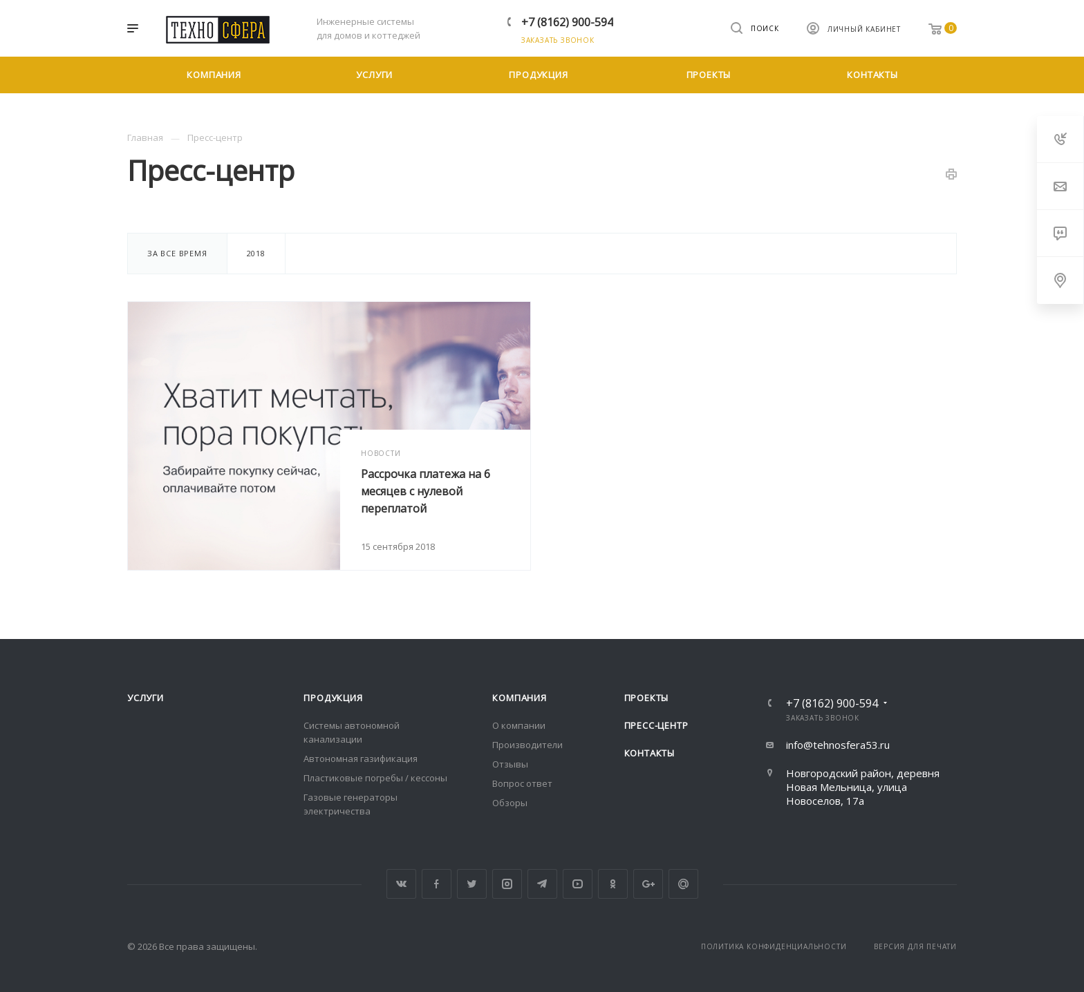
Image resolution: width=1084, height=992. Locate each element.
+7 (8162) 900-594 (567, 22)
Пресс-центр (656, 725)
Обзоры (509, 803)
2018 (256, 253)
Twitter (472, 884)
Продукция (332, 697)
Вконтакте (401, 884)
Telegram (542, 884)
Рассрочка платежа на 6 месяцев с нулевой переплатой (425, 491)
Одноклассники (613, 884)
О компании (518, 725)
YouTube (577, 884)
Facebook (436, 884)
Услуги (145, 697)
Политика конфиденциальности (774, 946)
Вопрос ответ (522, 783)
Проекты (646, 697)
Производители (527, 744)
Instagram (507, 884)
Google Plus (648, 884)
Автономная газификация (360, 758)
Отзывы (510, 764)
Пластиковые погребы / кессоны (375, 778)
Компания (519, 697)
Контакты (649, 753)
